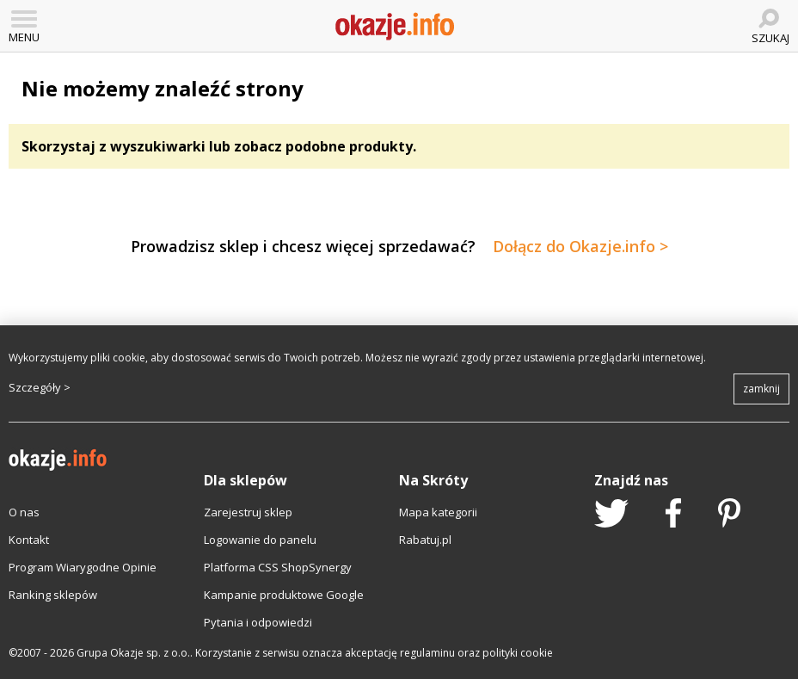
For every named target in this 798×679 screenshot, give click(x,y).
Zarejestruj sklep (248, 512)
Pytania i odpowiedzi (258, 622)
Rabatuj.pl (425, 539)
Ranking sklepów (53, 594)
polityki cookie (517, 652)
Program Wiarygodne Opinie (83, 567)
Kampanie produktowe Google (284, 594)
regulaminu (427, 652)
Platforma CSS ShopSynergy (278, 567)
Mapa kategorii (438, 512)
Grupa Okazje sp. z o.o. (133, 652)
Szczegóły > (40, 387)
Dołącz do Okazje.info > (580, 246)
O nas (24, 512)
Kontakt (29, 539)
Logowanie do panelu (260, 539)
